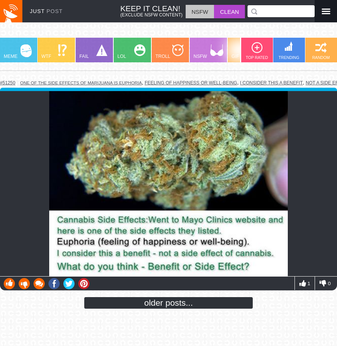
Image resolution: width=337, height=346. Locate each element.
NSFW (208, 51)
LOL (131, 51)
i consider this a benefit (271, 82)
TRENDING (288, 50)
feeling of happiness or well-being (191, 82)
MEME (18, 51)
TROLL (169, 51)
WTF (54, 51)
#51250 (7, 82)
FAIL (93, 51)
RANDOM (321, 51)
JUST (46, 11)
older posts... (168, 303)
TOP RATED (257, 51)
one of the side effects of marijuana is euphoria (81, 82)
